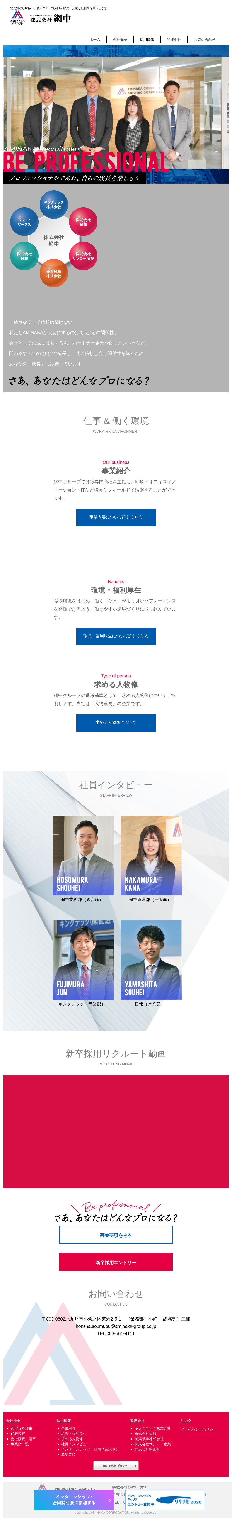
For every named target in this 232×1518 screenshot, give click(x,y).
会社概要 (120, 39)
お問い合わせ (204, 39)
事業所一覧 (20, 1444)
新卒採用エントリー (116, 1262)
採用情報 (147, 39)
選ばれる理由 (21, 1428)
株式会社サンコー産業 (153, 1444)
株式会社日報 (145, 1434)
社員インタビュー (75, 1444)
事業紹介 (68, 1428)
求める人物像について (116, 722)
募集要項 (68, 1454)
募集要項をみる (116, 1235)
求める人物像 (72, 1439)
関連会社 (174, 39)
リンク (186, 1421)
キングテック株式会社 (153, 1428)
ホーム (94, 39)
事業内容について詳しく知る (116, 517)
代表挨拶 (18, 1434)
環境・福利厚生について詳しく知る (116, 636)
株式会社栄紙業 (147, 1449)
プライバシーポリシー (199, 1429)
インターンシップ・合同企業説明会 (90, 1449)
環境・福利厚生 (74, 1434)
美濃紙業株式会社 (149, 1439)
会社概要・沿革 (23, 1439)
